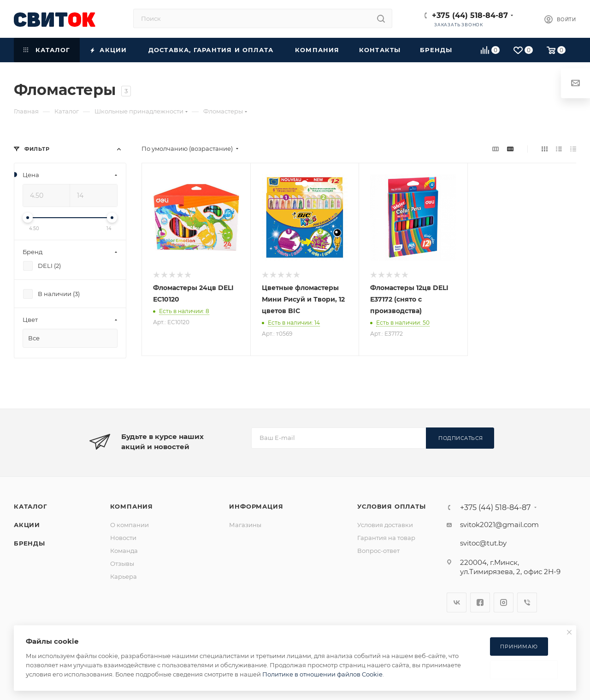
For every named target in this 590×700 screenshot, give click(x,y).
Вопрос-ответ (378, 550)
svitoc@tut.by (483, 543)
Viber (527, 602)
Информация (256, 506)
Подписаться (460, 438)
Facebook (480, 602)
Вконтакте (456, 602)
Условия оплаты (391, 506)
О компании (129, 524)
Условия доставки (385, 524)
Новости (123, 537)
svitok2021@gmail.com (499, 524)
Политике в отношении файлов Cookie (322, 674)
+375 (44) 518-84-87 (470, 15)
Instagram (503, 602)
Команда (124, 550)
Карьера (123, 576)
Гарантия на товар (386, 537)
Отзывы (122, 563)
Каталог (30, 506)
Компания (131, 506)
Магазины (245, 524)
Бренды (29, 543)
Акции (27, 524)
